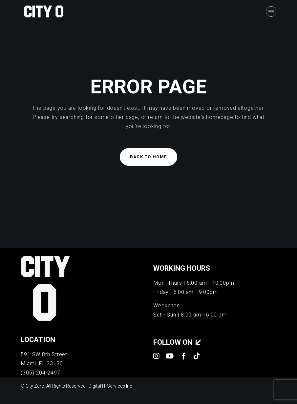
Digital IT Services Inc (110, 386)
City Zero (35, 386)
